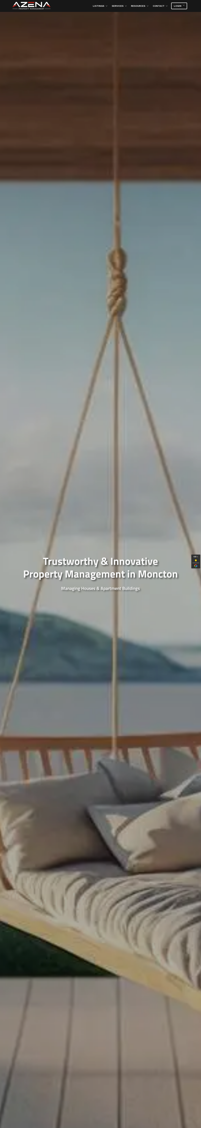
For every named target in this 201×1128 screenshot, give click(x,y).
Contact (158, 5)
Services (118, 5)
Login (177, 5)
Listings (98, 5)
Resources (138, 5)
